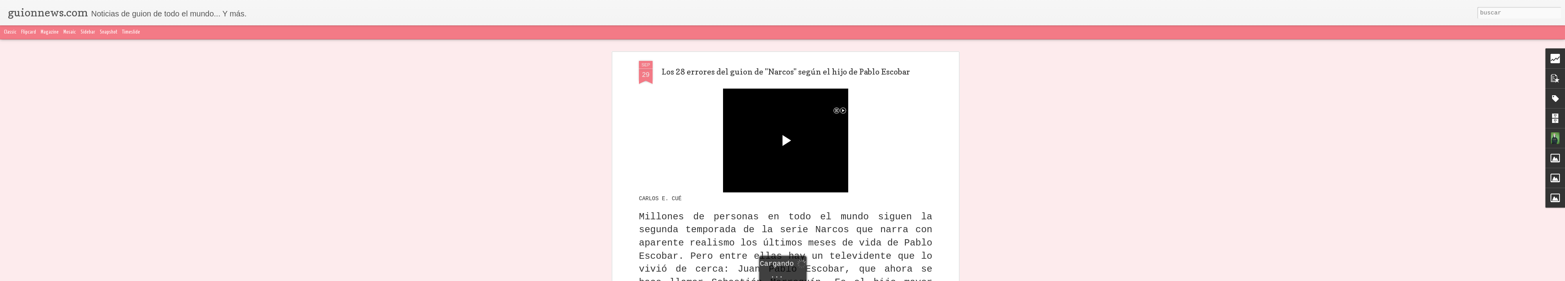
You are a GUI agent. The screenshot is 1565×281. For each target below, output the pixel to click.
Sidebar (88, 32)
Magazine (50, 32)
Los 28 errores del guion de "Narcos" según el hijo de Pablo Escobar (786, 70)
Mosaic (69, 32)
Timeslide (131, 32)
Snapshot (108, 32)
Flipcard (28, 32)
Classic (10, 32)
